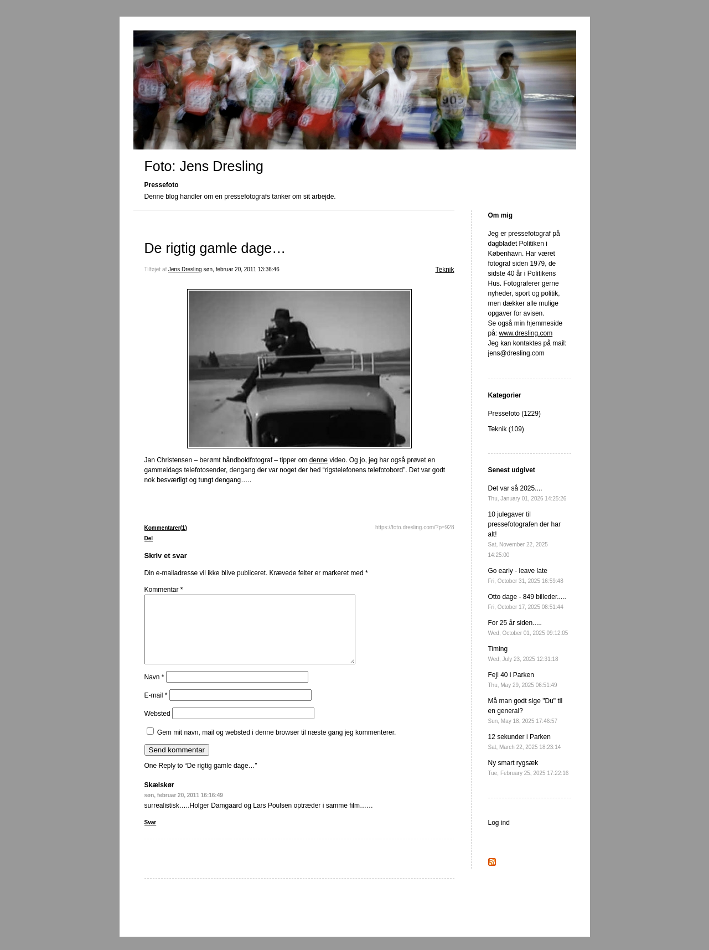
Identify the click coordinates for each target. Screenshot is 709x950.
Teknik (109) (506, 429)
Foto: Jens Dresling (203, 166)
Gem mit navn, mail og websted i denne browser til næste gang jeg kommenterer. (276, 746)
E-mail (156, 708)
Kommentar (163, 589)
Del (148, 538)
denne (318, 460)
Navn (154, 690)
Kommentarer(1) (165, 528)
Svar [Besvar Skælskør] (150, 836)
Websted (157, 727)
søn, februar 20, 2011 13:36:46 (241, 269)
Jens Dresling (185, 269)
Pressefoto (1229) (514, 413)
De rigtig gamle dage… (215, 248)
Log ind (499, 823)
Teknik (444, 269)
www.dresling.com (526, 333)
